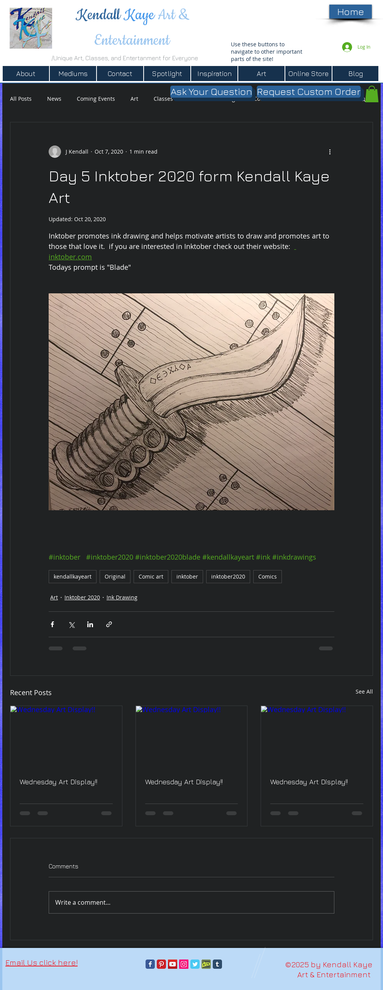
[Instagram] (183, 964)
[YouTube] (172, 964)
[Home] (350, 12)
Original (115, 576)
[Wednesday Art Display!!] (66, 737)
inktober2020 (228, 576)
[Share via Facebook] (52, 624)
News (54, 98)
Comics (263, 98)
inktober (187, 576)
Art (134, 98)
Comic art (151, 576)
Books (295, 98)
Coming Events (96, 98)
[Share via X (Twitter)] (71, 624)
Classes (163, 98)
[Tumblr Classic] (217, 964)
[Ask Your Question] (211, 92)
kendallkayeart (73, 576)
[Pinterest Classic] (161, 964)
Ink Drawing (122, 597)
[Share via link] (109, 624)
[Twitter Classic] (195, 964)
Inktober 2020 (82, 597)
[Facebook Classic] (150, 964)
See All (364, 691)
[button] (363, 99)
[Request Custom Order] (309, 92)
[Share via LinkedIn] (90, 624)
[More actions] (329, 151)
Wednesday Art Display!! (58, 782)
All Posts (21, 98)
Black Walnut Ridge (213, 98)
